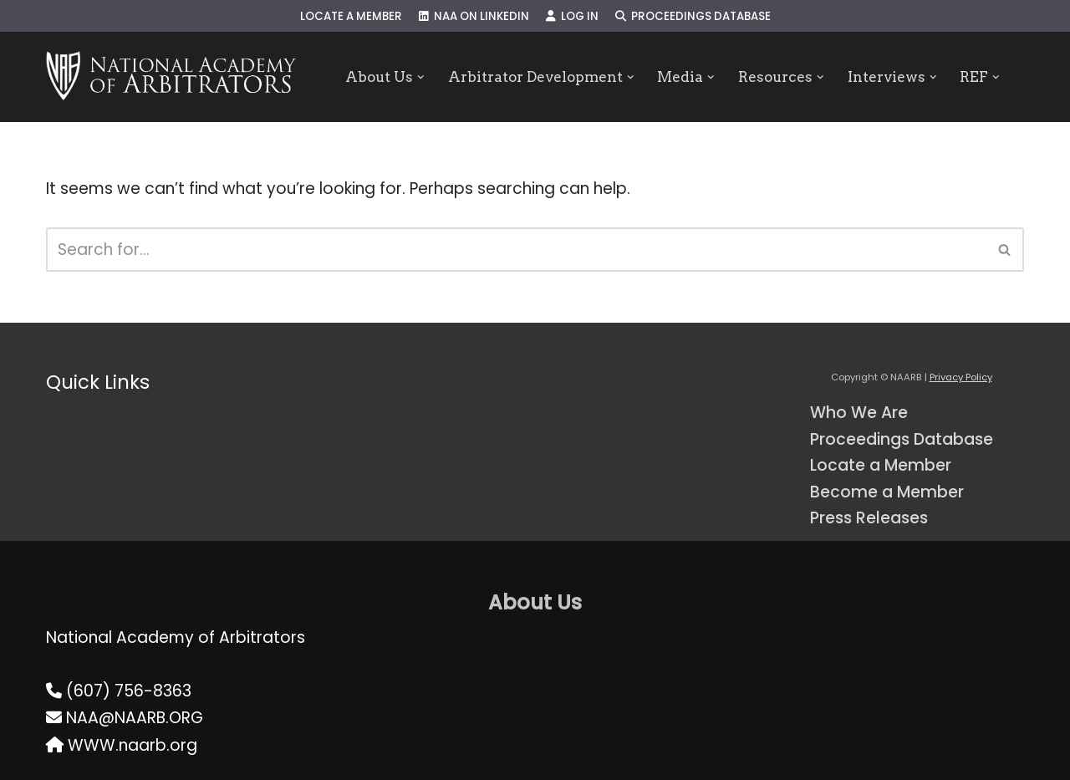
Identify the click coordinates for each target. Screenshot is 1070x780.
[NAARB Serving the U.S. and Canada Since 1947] (171, 77)
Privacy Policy (961, 377)
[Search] (516, 249)
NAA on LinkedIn (474, 16)
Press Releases (869, 518)
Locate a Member (351, 16)
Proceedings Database (693, 16)
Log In (572, 16)
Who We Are (859, 412)
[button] (421, 77)
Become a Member (887, 492)
